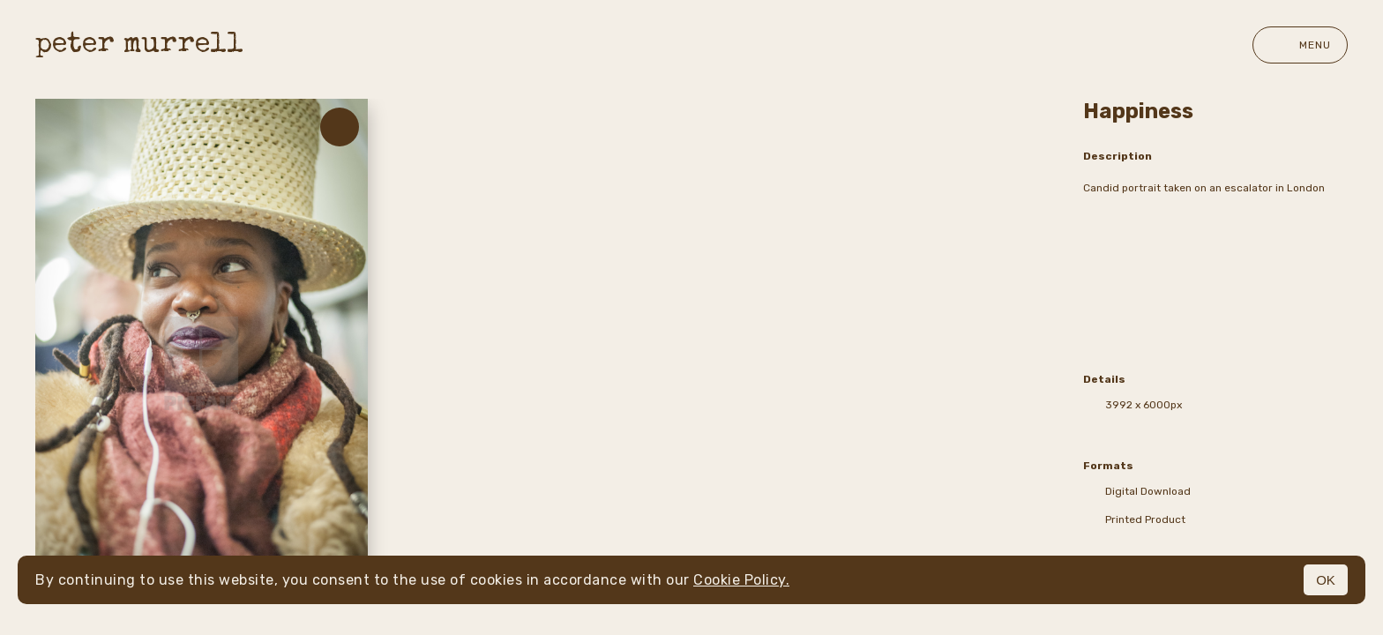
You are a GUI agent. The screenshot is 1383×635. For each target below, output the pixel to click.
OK (1325, 579)
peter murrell (139, 45)
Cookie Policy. (741, 580)
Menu (1300, 45)
